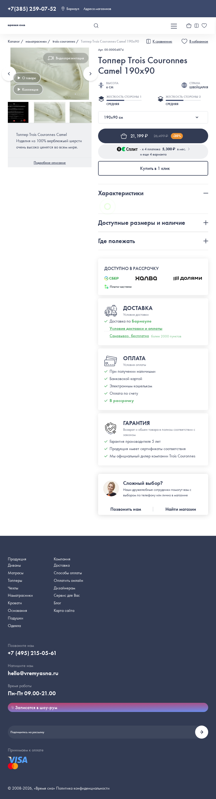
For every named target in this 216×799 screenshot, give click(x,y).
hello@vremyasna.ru (33, 673)
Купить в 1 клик (155, 168)
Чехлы (13, 588)
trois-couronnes (64, 41)
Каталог (14, 41)
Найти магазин (180, 509)
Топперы (15, 580)
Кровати (15, 603)
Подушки (15, 618)
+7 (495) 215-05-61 (32, 653)
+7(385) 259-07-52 (32, 9)
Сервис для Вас (67, 595)
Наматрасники (20, 595)
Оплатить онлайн (68, 580)
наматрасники (36, 41)
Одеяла (14, 625)
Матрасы (15, 573)
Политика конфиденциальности (83, 788)
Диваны (14, 565)
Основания (17, 610)
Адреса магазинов (97, 8)
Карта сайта (64, 610)
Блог (57, 603)
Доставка (62, 565)
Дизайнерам (64, 588)
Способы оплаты (68, 573)
